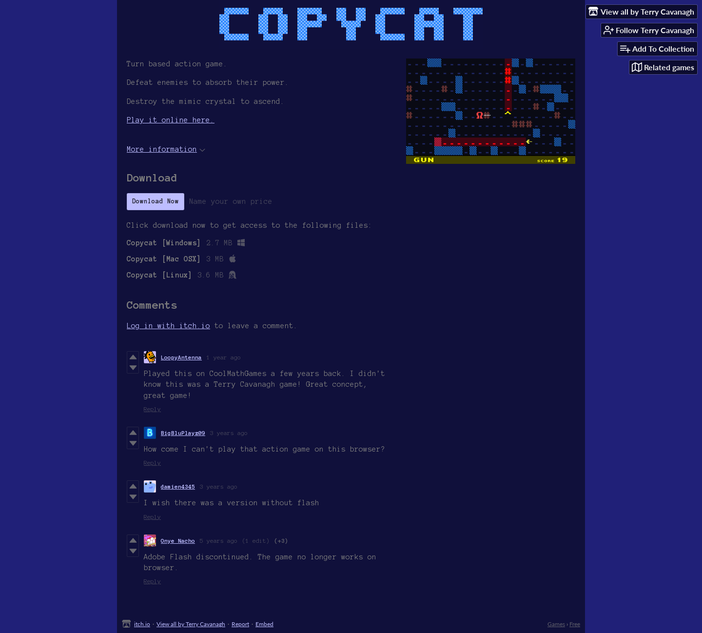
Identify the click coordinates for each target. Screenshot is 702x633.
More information (166, 149)
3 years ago (229, 433)
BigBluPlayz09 (183, 433)
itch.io (142, 624)
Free (574, 624)
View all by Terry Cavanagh (190, 624)
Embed (264, 624)
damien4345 (178, 486)
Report (240, 624)
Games (556, 624)
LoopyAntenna (181, 357)
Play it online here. (170, 120)
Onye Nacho (178, 540)
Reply (152, 409)
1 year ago (224, 357)
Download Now (155, 201)
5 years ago (218, 540)
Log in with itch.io (168, 326)
